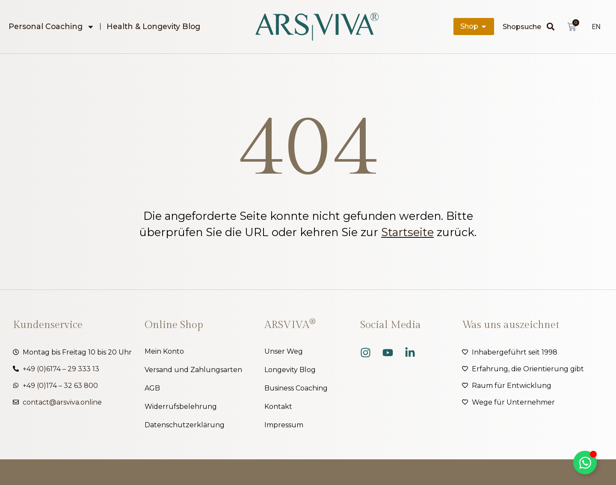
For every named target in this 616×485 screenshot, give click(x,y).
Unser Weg (283, 351)
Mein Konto (164, 351)
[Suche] (553, 26)
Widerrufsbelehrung (181, 406)
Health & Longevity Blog (153, 26)
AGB (152, 388)
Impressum (283, 425)
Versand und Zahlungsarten (193, 370)
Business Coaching (296, 388)
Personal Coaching (52, 26)
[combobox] (525, 26)
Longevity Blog (290, 370)
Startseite (407, 232)
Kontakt (278, 406)
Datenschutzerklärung (185, 425)
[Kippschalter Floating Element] (585, 462)
